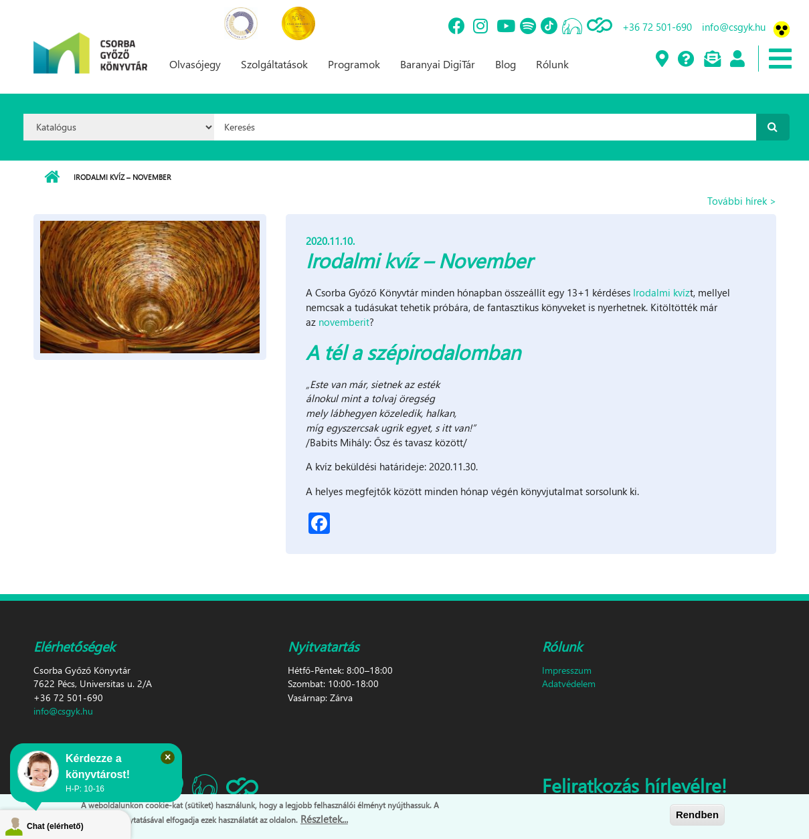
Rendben (697, 816)
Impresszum (567, 670)
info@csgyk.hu (734, 26)
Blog (505, 64)
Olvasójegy (195, 64)
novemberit (344, 322)
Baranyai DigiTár (437, 64)
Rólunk (552, 64)
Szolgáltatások (274, 64)
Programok (354, 64)
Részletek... (324, 820)
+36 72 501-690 (657, 26)
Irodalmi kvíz (661, 292)
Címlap (51, 177)
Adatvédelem (569, 683)
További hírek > (741, 200)
